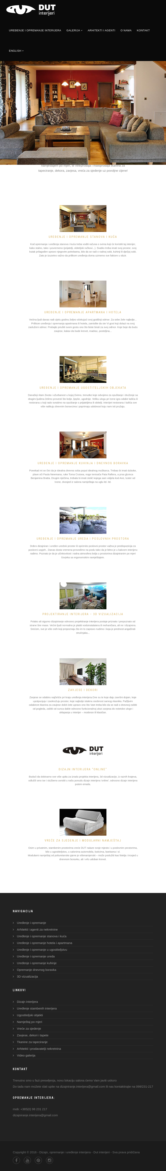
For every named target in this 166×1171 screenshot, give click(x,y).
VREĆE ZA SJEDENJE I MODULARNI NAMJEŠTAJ (83, 839)
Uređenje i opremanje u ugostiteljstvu (42, 949)
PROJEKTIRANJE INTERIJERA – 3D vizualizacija (83, 612)
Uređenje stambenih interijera (37, 1008)
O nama (126, 30)
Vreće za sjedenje (29, 1028)
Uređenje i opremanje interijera (35, 30)
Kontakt (143, 30)
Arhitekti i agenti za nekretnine (37, 929)
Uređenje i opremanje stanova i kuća (83, 235)
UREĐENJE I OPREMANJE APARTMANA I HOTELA (82, 310)
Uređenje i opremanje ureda (36, 956)
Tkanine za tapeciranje (32, 1042)
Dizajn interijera (27, 1001)
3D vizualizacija (27, 976)
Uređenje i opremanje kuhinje (37, 963)
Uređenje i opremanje (31, 922)
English (16, 50)
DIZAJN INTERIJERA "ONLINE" (83, 767)
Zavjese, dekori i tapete (32, 1035)
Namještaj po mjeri (29, 1022)
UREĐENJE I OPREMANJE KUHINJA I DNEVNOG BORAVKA (83, 461)
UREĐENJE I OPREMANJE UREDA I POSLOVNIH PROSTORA (83, 537)
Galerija (74, 30)
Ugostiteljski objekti (30, 1015)
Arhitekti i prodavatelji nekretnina (39, 1048)
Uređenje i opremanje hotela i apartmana (44, 943)
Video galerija (26, 1055)
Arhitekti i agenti (101, 30)
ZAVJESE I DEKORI (82, 689)
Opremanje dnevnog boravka (36, 969)
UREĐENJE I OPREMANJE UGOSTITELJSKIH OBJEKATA (83, 386)
